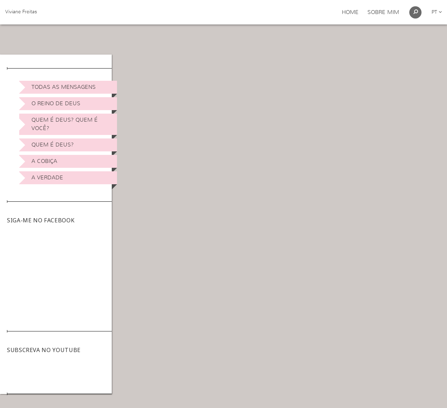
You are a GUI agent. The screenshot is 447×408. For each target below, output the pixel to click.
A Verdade (47, 177)
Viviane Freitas (21, 11)
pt (437, 12)
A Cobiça (44, 161)
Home (350, 12)
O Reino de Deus (55, 103)
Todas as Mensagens (63, 87)
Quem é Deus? (52, 145)
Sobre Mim (383, 12)
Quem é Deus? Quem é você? (64, 124)
